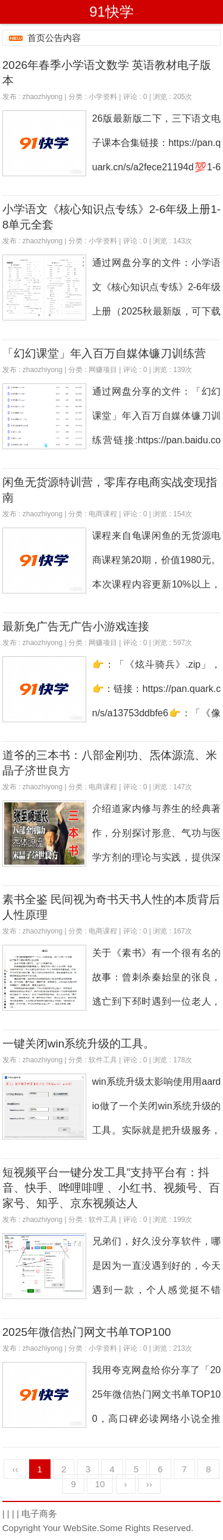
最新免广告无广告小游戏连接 (75, 626)
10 (100, 1484)
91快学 (111, 12)
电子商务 (39, 1514)
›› (149, 1484)
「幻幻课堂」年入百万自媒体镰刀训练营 (104, 353)
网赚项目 (103, 370)
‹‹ (15, 1469)
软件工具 (103, 1060)
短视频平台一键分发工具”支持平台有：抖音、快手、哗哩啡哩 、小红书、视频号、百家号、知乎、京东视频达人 (111, 1187)
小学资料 (103, 97)
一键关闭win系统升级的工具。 (78, 1043)
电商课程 (103, 514)
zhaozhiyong (42, 97)
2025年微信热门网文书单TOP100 (86, 1332)
